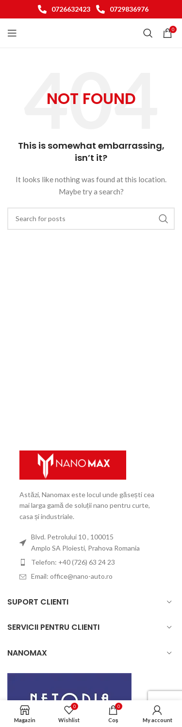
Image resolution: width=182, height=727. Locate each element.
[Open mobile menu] (12, 33)
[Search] (148, 33)
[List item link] (62, 9)
